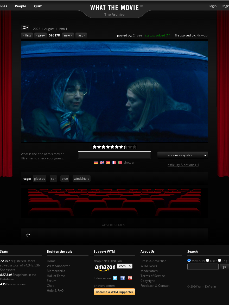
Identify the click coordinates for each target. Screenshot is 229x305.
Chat (50, 285)
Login (213, 6)
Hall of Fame (56, 275)
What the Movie (114, 6)
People (20, 6)
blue (65, 178)
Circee (137, 35)
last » (81, 35)
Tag (224, 261)
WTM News (149, 266)
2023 (36, 29)
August (49, 29)
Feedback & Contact (155, 285)
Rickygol (202, 35)
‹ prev (40, 35)
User (213, 261)
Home (51, 261)
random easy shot (180, 155)
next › (68, 35)
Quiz (38, 6)
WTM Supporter (58, 266)
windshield (81, 178)
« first (27, 35)
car (53, 178)
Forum (51, 280)
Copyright (148, 280)
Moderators (149, 271)
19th (61, 29)
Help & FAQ (55, 290)
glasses (39, 178)
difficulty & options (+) (183, 165)
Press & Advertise (153, 261)
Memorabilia (56, 271)
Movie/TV (198, 261)
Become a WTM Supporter (114, 292)
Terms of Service (153, 275)
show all (129, 162)
